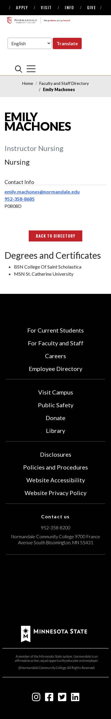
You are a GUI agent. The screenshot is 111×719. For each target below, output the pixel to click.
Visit (46, 7)
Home (27, 83)
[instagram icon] (36, 698)
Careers (55, 355)
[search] (18, 69)
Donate (55, 417)
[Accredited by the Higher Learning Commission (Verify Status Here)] (55, 591)
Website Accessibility (55, 480)
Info (69, 7)
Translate (67, 43)
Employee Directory (55, 368)
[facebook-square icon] (49, 698)
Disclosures (55, 454)
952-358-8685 (19, 199)
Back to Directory (55, 236)
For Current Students (55, 330)
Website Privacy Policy (55, 492)
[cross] (31, 68)
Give (91, 7)
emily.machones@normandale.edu (42, 191)
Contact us (55, 516)
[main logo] (38, 20)
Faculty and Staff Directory (64, 83)
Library (55, 430)
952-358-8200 (55, 527)
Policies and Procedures (55, 467)
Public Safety (55, 404)
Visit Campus (55, 392)
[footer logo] (54, 633)
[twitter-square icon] (62, 698)
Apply (22, 7)
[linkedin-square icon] (75, 698)
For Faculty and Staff (55, 343)
